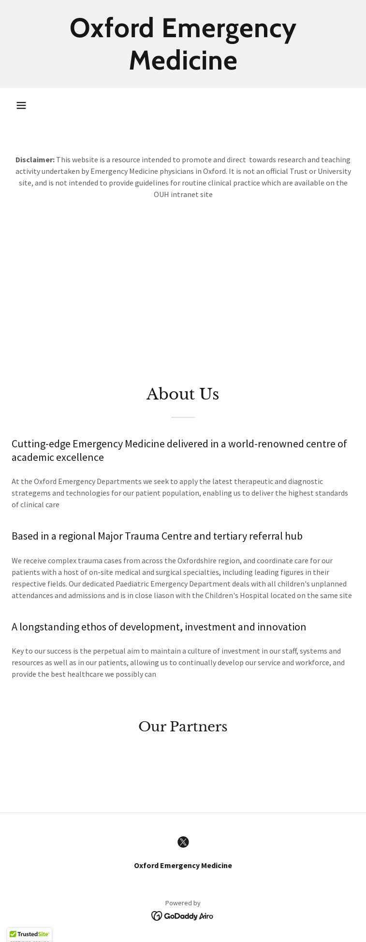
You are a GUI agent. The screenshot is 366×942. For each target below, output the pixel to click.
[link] (183, 44)
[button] (21, 105)
